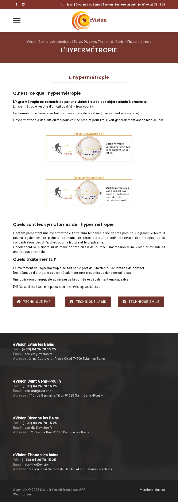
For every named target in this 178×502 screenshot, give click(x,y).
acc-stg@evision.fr (38, 391)
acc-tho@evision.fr (38, 464)
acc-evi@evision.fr (38, 354)
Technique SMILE (141, 301)
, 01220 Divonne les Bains (70, 432)
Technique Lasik (88, 301)
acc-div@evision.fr (38, 428)
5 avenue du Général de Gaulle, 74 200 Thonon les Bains (70, 469)
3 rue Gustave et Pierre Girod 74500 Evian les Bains (67, 359)
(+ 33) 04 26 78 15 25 (39, 349)
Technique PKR (34, 301)
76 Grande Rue (41, 432)
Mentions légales (152, 490)
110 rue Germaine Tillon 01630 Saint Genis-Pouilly (66, 395)
